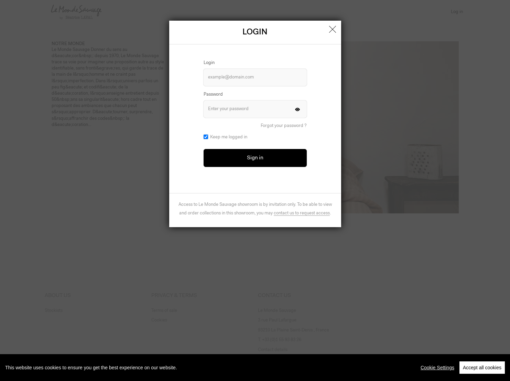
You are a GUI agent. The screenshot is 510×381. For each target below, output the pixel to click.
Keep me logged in (228, 137)
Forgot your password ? (284, 126)
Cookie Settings (437, 372)
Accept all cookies (482, 372)
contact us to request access (302, 213)
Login (209, 63)
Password (213, 94)
